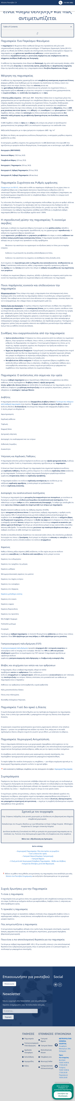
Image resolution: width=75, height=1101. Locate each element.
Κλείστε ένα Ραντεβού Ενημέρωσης (19, 876)
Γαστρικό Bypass (38, 859)
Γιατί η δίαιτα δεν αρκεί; (38, 854)
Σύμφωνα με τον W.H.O (9, 187)
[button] (71, 27)
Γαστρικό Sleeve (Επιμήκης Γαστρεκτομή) (38, 856)
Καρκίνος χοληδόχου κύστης (11, 594)
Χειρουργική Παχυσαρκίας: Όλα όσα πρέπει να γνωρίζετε (38, 851)
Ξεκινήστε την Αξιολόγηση (63, 1094)
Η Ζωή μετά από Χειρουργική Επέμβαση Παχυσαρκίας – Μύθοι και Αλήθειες (38, 861)
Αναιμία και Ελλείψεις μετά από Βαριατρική (38, 864)
